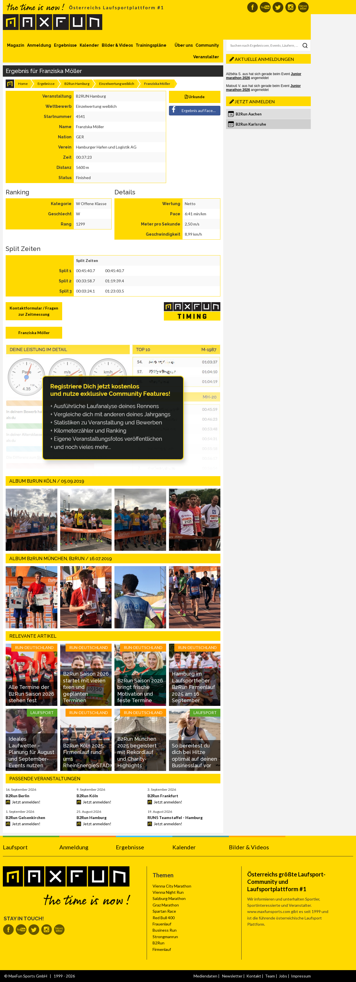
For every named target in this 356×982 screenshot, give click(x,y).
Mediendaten (205, 976)
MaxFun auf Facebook (252, 7)
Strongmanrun (165, 936)
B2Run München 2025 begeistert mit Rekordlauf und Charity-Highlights (137, 752)
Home (23, 83)
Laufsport (15, 847)
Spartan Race (164, 911)
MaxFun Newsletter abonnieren (303, 7)
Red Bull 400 (164, 917)
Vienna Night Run (168, 892)
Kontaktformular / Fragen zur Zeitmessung (34, 311)
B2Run (158, 942)
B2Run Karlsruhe (251, 124)
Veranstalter (206, 57)
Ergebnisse (65, 45)
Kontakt (253, 976)
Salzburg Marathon (169, 898)
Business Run (165, 930)
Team (270, 976)
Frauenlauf (162, 923)
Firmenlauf (162, 949)
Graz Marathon (166, 905)
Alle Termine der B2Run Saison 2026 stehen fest (31, 693)
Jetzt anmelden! (26, 802)
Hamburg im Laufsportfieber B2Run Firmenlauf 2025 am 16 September (193, 687)
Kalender (89, 45)
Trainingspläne (151, 45)
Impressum (301, 976)
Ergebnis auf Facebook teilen (195, 109)
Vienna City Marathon (172, 886)
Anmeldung (39, 45)
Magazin (15, 45)
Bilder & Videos (117, 45)
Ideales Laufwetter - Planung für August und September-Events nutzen (31, 752)
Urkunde (195, 96)
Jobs (283, 976)
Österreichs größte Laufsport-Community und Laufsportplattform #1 (286, 881)
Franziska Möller (34, 332)
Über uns (184, 45)
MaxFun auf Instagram (290, 7)
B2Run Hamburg (76, 83)
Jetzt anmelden (255, 101)
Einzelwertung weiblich (116, 83)
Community (207, 45)
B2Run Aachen (249, 114)
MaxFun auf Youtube (265, 7)
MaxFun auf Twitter (277, 7)
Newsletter (232, 976)
